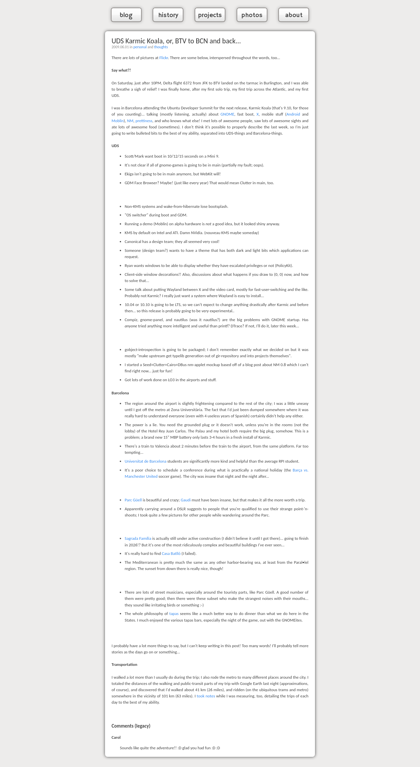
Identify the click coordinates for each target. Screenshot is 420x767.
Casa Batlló (171, 553)
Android (293, 114)
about (294, 15)
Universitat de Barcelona (145, 461)
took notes (206, 695)
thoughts (161, 47)
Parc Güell (133, 499)
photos (252, 15)
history (168, 15)
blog (126, 15)
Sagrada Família (138, 538)
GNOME (227, 114)
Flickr (163, 57)
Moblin (118, 120)
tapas (173, 613)
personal (139, 47)
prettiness (144, 120)
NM (130, 120)
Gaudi (186, 499)
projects (210, 15)
